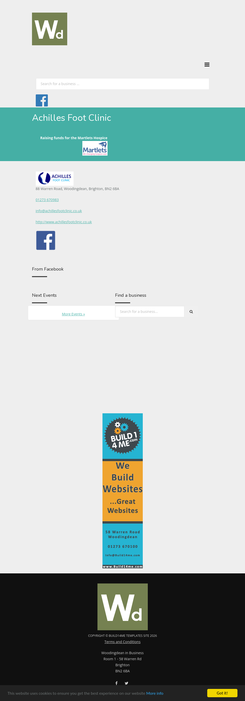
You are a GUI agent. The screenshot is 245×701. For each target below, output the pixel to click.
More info (154, 693)
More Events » (73, 314)
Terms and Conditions (122, 641)
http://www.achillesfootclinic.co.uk (64, 221)
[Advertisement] (74, 381)
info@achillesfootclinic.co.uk (59, 210)
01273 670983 (47, 199)
